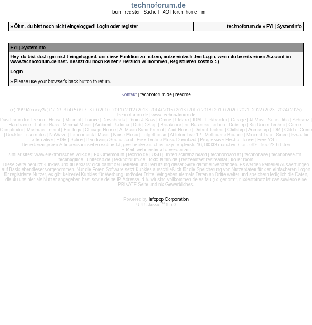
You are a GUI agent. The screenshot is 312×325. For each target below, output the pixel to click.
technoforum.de (244, 26)
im (203, 11)
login (116, 11)
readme (183, 94)
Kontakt (129, 94)
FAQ (164, 11)
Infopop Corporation (169, 199)
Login (103, 26)
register (132, 11)
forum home (185, 11)
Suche (150, 11)
